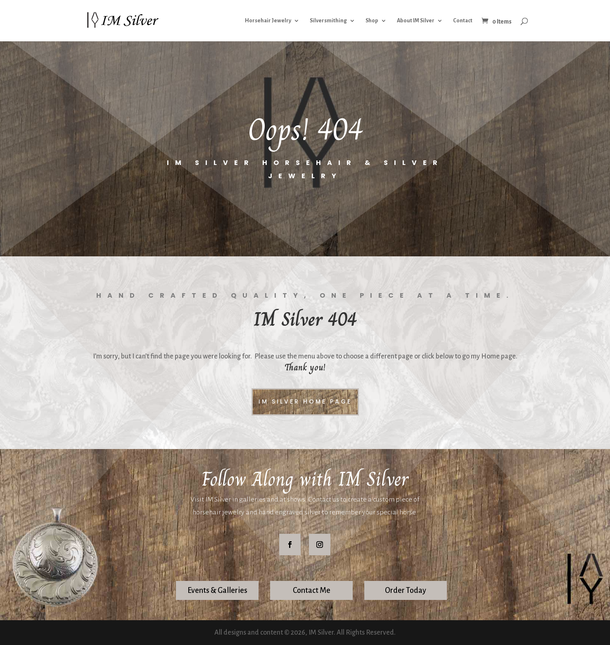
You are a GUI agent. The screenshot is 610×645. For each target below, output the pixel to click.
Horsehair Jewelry (268, 21)
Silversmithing (328, 21)
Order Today (405, 590)
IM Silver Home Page (305, 401)
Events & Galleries (217, 590)
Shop (372, 21)
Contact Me (311, 590)
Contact (462, 21)
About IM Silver (415, 21)
